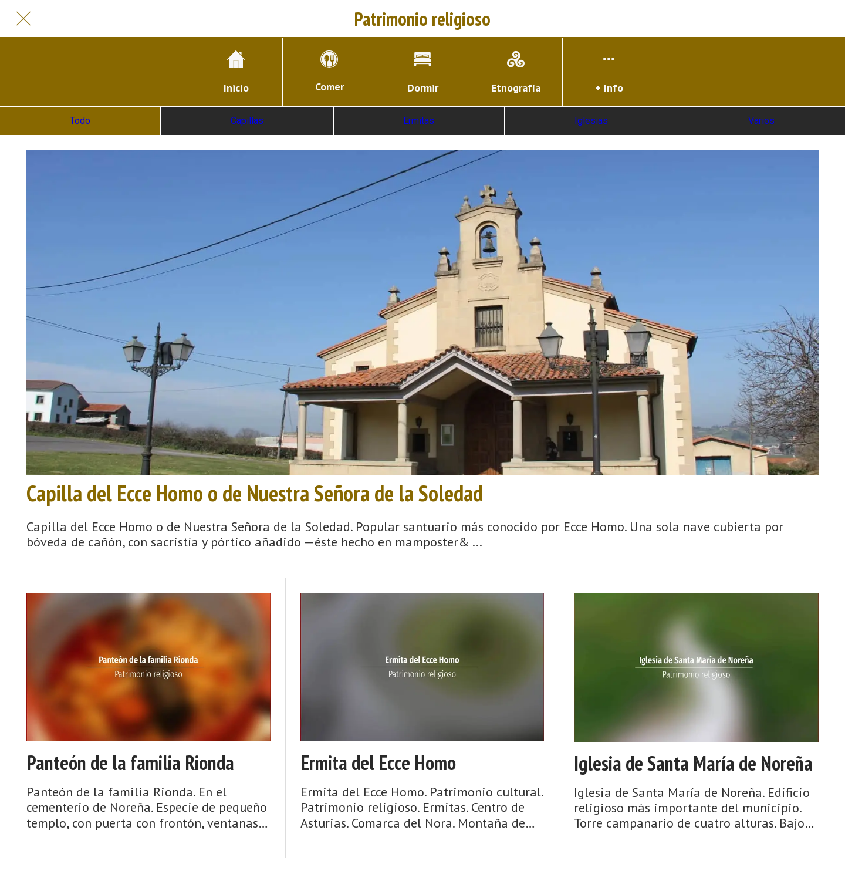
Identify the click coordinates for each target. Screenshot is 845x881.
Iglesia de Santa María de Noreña (693, 763)
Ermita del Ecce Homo (378, 763)
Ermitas (418, 120)
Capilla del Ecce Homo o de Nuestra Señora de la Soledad (254, 493)
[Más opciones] (609, 72)
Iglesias (591, 120)
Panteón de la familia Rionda (130, 763)
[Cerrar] (23, 19)
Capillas (247, 120)
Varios (761, 120)
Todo (80, 120)
